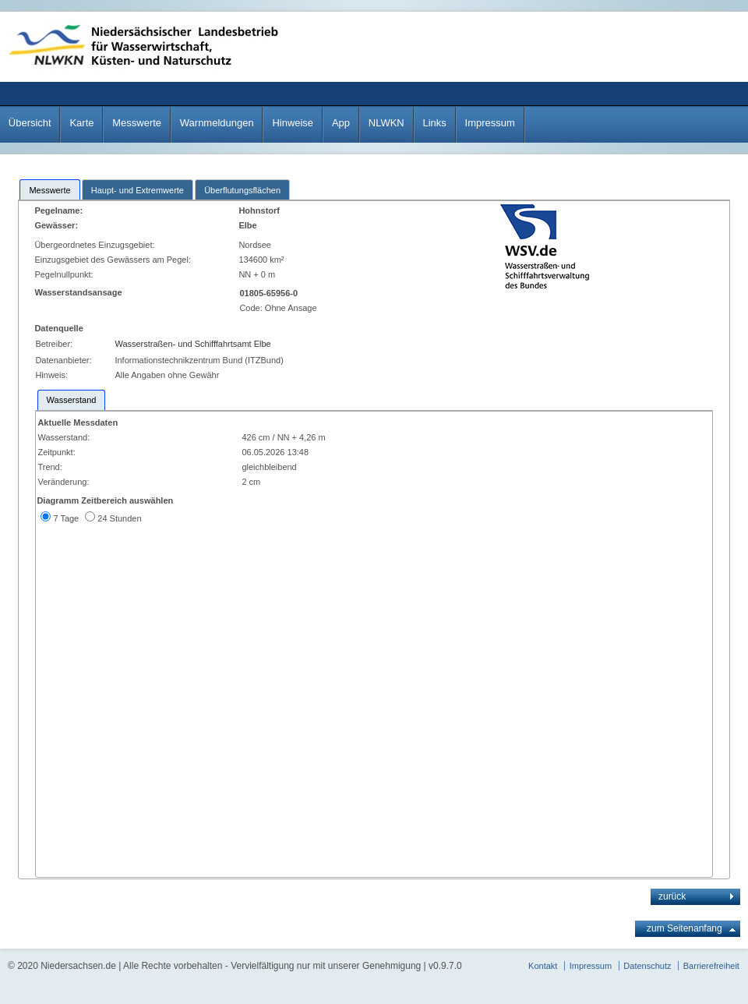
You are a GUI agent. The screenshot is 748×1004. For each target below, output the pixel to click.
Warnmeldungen (217, 123)
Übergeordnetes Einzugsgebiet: (95, 244)
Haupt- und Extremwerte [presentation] (137, 190)
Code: (251, 308)
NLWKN (386, 123)
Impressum (490, 123)
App (341, 123)
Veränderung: (63, 481)
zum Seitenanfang (684, 928)
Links (434, 123)
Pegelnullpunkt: (64, 274)
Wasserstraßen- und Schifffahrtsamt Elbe (192, 343)
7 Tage (66, 518)
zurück (672, 896)
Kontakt (542, 965)
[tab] (49, 189)
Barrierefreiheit (711, 965)
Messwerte (136, 123)
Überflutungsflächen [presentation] (242, 190)
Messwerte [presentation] (49, 190)
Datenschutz (647, 965)
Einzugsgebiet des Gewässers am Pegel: (115, 259)
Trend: (49, 467)
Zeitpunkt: (56, 452)
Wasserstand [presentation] (72, 400)
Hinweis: (51, 375)
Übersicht (30, 123)
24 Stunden (119, 518)
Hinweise (292, 123)
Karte (81, 123)
